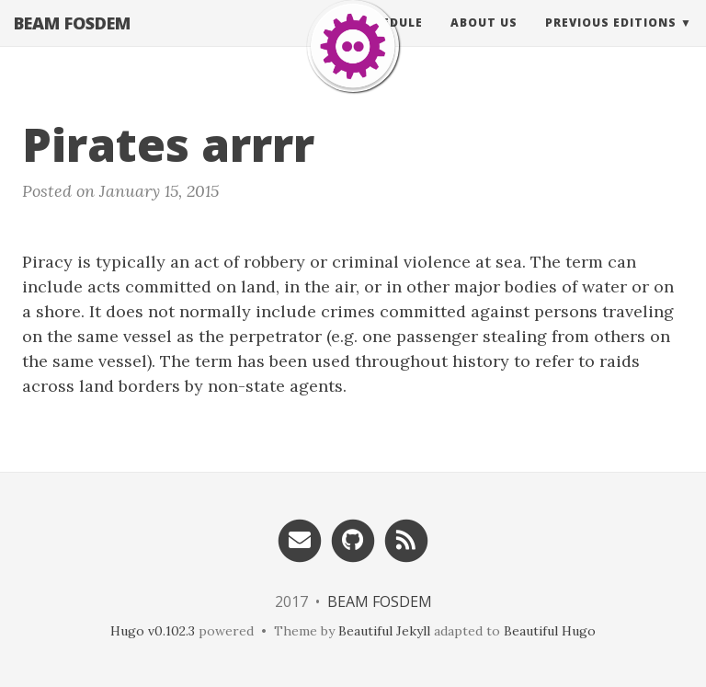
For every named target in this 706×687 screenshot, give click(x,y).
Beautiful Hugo (550, 631)
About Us (484, 41)
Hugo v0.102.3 (152, 631)
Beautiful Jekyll (384, 631)
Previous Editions (611, 41)
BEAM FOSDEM (72, 41)
